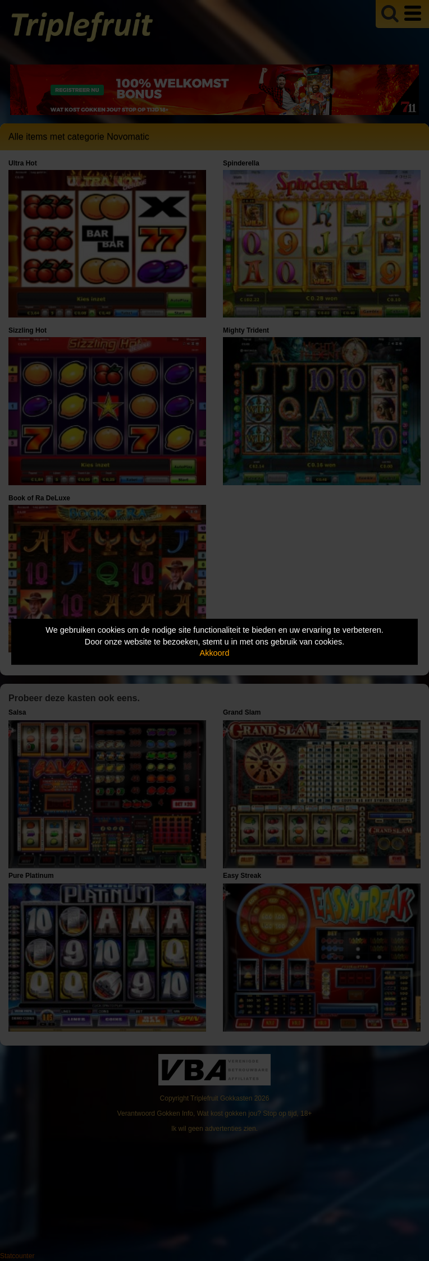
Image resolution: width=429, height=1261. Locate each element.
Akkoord (215, 652)
